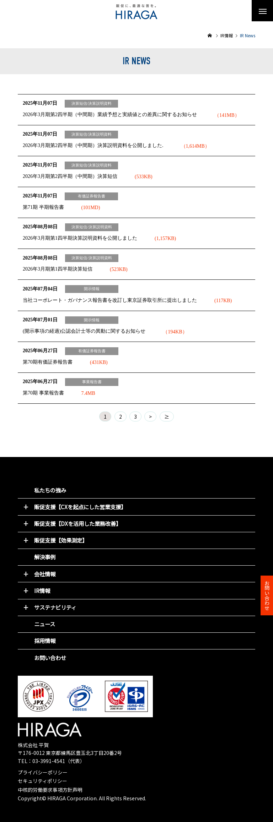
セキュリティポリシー (42, 780)
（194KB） (175, 331)
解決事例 (44, 557)
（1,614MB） (195, 146)
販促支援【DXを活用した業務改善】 (77, 523)
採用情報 (44, 640)
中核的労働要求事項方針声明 (50, 789)
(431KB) (99, 362)
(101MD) (90, 207)
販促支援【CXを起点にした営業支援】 (80, 507)
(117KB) (223, 300)
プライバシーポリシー (43, 772)
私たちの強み (50, 490)
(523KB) (119, 269)
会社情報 (44, 574)
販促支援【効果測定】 (60, 540)
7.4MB (88, 393)
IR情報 (42, 590)
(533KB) (143, 176)
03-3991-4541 (48, 760)
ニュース (44, 624)
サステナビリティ (55, 607)
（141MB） (227, 115)
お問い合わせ (50, 658)
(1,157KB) (165, 238)
